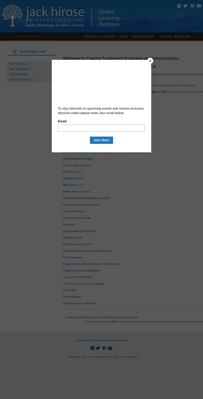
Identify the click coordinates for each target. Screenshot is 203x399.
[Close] (150, 61)
